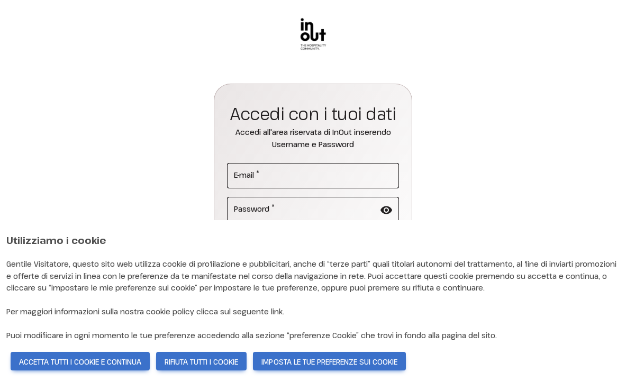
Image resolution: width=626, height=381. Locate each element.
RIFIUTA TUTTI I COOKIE (201, 362)
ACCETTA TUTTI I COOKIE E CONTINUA (80, 362)
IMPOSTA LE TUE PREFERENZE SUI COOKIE (329, 362)
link (277, 311)
